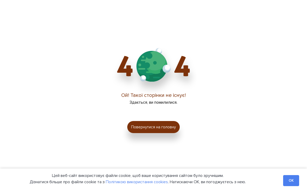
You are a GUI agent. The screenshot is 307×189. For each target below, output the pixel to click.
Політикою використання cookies (137, 182)
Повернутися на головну (153, 127)
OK (291, 180)
